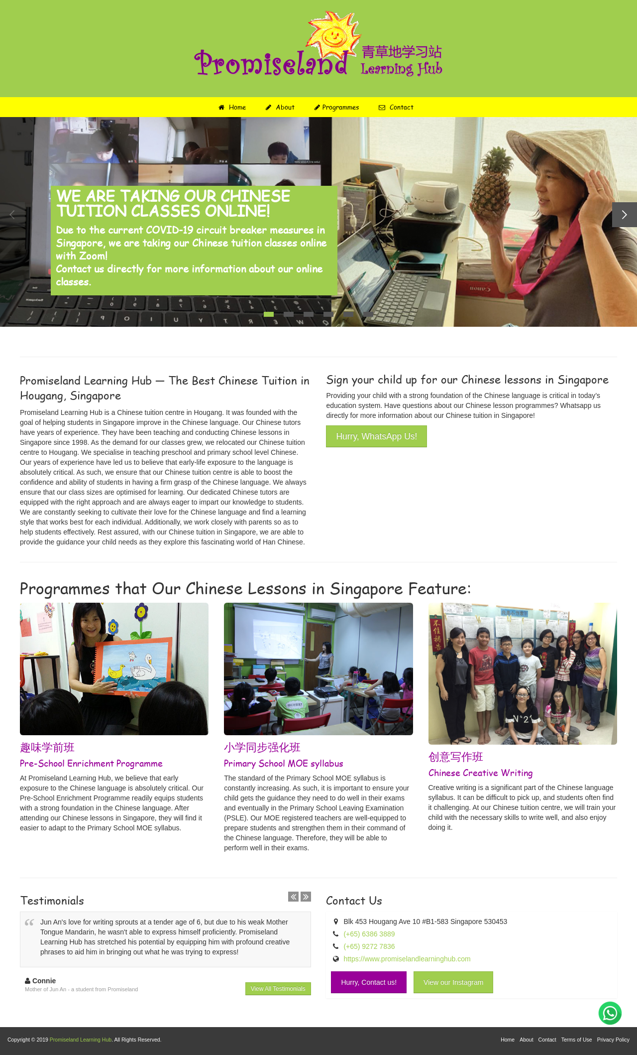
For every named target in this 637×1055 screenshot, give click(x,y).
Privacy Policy (613, 1040)
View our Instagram (453, 982)
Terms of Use (576, 1040)
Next (624, 214)
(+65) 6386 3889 (369, 934)
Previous (12, 214)
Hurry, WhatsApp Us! (376, 436)
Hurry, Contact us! (369, 982)
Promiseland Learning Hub (80, 1040)
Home (232, 107)
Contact (396, 107)
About (280, 107)
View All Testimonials (278, 988)
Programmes (337, 107)
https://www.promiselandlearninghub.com (406, 959)
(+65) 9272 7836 (369, 946)
